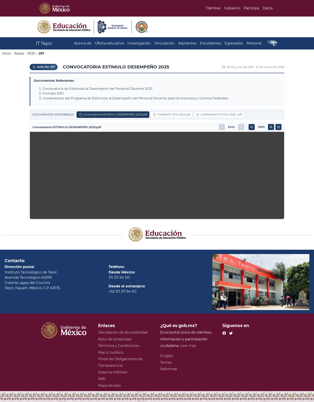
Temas (166, 362)
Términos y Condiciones (118, 346)
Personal (253, 43)
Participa (251, 8)
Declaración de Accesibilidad (123, 332)
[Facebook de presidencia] (224, 332)
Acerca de (82, 43)
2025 (31, 53)
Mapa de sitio (109, 385)
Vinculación (164, 43)
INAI (102, 379)
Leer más (188, 346)
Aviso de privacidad (114, 339)
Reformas (168, 369)
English (166, 356)
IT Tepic (44, 43)
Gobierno (232, 8)
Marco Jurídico (110, 352)
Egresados (234, 43)
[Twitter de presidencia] (231, 332)
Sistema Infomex (112, 372)
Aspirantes (187, 43)
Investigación (139, 43)
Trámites (213, 8)
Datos (268, 8)
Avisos (19, 53)
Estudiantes (210, 43)
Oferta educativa (109, 43)
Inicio (6, 53)
